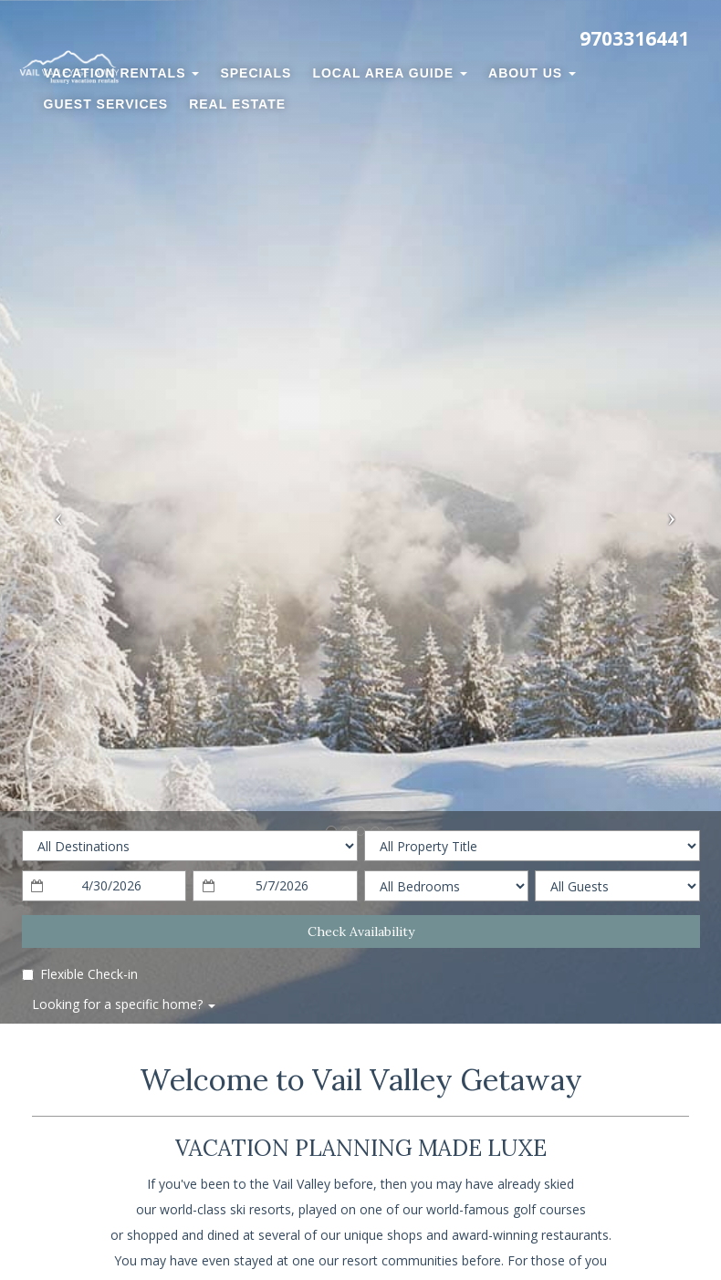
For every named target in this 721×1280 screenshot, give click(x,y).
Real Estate (237, 104)
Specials (255, 73)
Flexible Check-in (80, 974)
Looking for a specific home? (123, 1004)
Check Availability (361, 931)
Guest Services (106, 104)
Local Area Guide (389, 73)
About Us (532, 73)
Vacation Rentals (122, 73)
